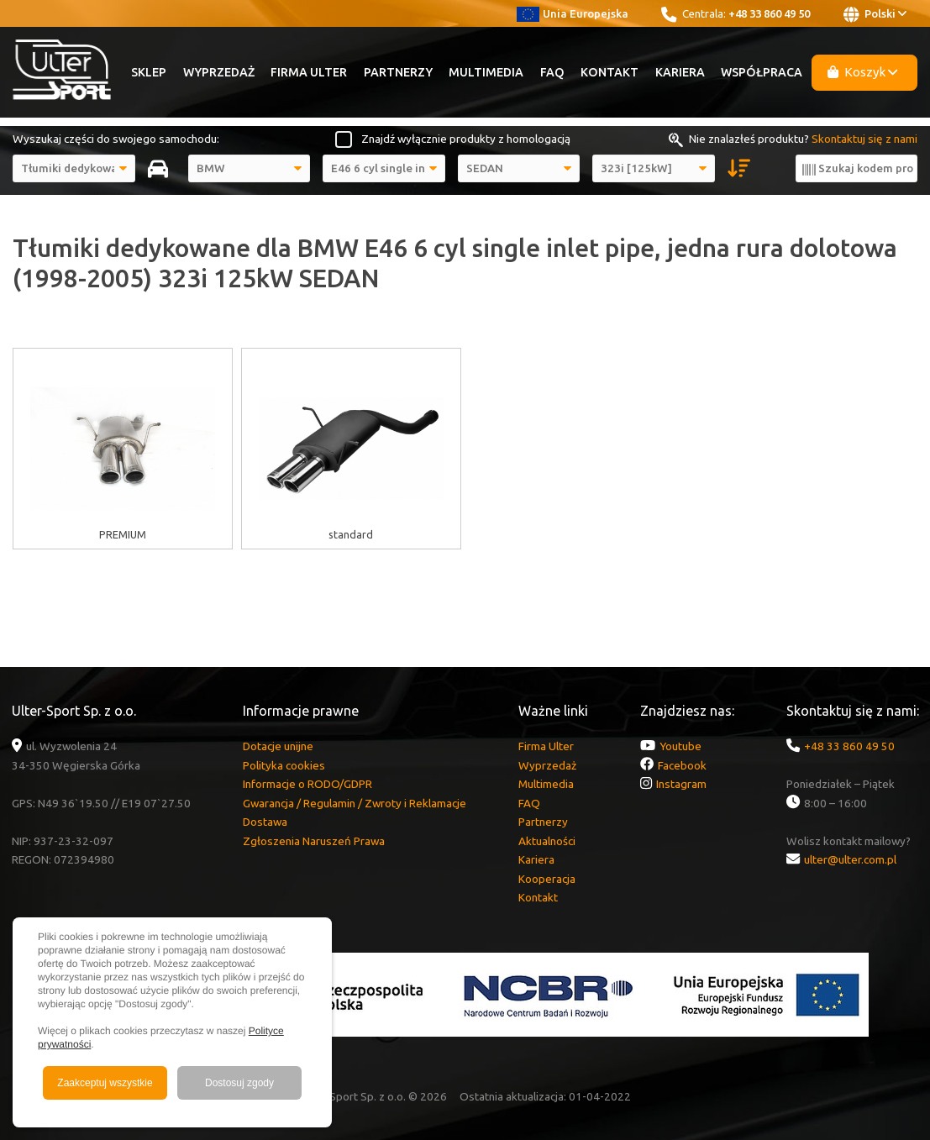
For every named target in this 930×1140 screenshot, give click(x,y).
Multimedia (486, 72)
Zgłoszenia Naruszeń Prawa (314, 841)
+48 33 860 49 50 (769, 13)
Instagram (681, 784)
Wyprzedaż (219, 72)
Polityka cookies (284, 765)
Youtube (680, 746)
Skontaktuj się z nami (864, 138)
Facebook (682, 765)
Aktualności (546, 841)
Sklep (148, 72)
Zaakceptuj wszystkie (104, 1083)
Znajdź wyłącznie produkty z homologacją (465, 138)
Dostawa (265, 821)
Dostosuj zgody (239, 1083)
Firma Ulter (309, 72)
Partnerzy (398, 72)
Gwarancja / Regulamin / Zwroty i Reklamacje (354, 803)
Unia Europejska (572, 13)
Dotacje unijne (278, 746)
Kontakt (609, 72)
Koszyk (863, 72)
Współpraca (761, 72)
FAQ (552, 72)
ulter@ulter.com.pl (850, 859)
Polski (874, 14)
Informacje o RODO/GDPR (307, 784)
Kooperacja (546, 878)
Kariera (680, 72)
